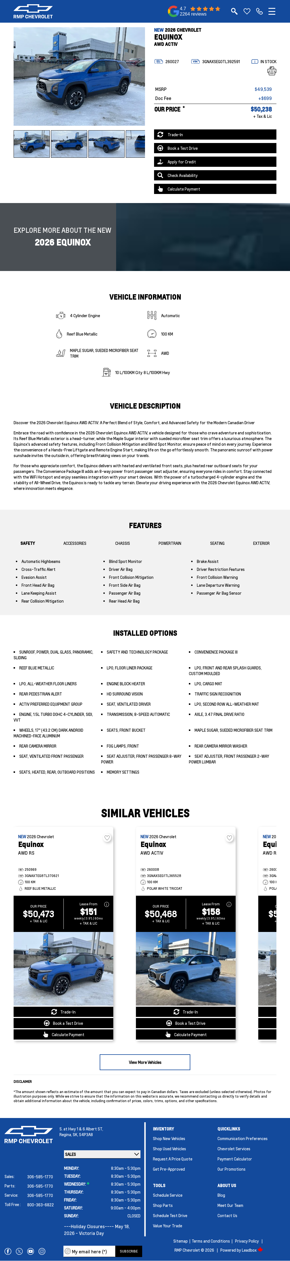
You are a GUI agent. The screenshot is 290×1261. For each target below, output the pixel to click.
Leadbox (252, 1250)
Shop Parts (163, 1205)
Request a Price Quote (172, 1158)
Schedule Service (167, 1195)
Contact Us (227, 1215)
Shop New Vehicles (169, 1138)
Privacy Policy (247, 1240)
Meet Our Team (230, 1205)
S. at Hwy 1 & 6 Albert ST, (81, 1128)
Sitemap (180, 1240)
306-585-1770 (40, 1176)
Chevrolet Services (234, 1148)
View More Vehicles (145, 1062)
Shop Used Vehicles (169, 1148)
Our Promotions (232, 1169)
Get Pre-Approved (169, 1169)
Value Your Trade (167, 1225)
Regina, (66, 1134)
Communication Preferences (243, 1138)
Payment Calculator (235, 1158)
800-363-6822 (40, 1204)
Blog (221, 1195)
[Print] (271, 71)
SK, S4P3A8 (83, 1134)
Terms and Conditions (211, 1240)
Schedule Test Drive (170, 1215)
